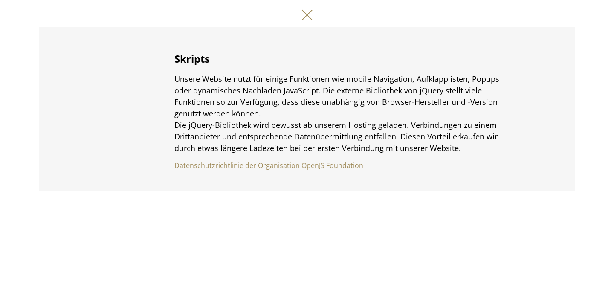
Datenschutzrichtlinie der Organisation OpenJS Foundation (268, 165)
